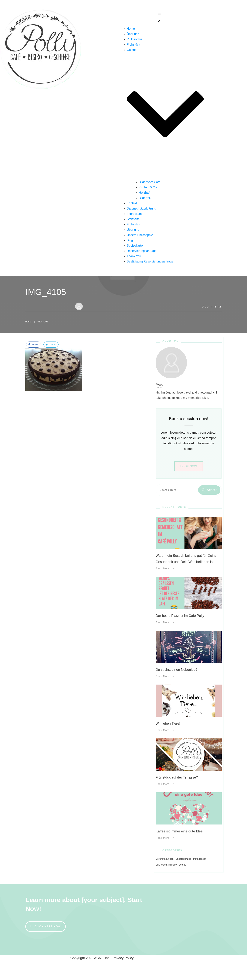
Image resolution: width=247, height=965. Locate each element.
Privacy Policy (123, 958)
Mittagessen (199, 858)
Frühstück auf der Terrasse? (177, 777)
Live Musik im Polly (166, 864)
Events (182, 864)
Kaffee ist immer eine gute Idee (179, 831)
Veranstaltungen (165, 858)
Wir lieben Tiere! (168, 723)
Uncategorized (183, 858)
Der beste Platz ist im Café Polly (180, 616)
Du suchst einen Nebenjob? (176, 670)
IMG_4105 (45, 292)
